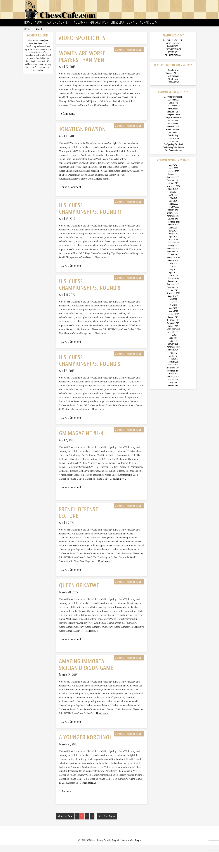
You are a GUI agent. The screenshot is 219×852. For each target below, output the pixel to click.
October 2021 (173, 333)
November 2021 (173, 330)
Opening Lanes (173, 133)
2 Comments (68, 121)
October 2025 (173, 190)
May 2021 (173, 348)
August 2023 (173, 267)
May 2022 (173, 312)
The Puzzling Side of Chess (173, 154)
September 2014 (173, 383)
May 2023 (173, 276)
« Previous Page (65, 823)
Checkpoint (173, 110)
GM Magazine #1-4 (81, 440)
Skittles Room (173, 83)
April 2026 (173, 172)
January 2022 (173, 324)
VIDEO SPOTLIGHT (173, 50)
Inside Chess (173, 127)
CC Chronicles (173, 107)
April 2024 (173, 243)
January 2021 (173, 351)
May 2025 (173, 205)
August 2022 (173, 303)
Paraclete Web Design (131, 847)
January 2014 (173, 392)
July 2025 (173, 199)
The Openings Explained (173, 151)
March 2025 (173, 211)
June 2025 (173, 202)
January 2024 (173, 252)
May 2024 (173, 241)
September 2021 (173, 336)
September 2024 (173, 229)
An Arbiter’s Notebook (173, 104)
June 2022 (173, 309)
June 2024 (173, 238)
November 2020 (173, 354)
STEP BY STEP (173, 59)
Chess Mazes (173, 116)
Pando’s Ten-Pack (173, 136)
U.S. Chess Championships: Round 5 (89, 368)
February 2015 (173, 369)
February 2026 (173, 178)
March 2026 (173, 175)
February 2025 (173, 214)
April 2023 (173, 279)
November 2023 (173, 258)
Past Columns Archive (173, 157)
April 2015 (173, 363)
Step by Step (173, 86)
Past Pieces (173, 139)
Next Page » (109, 823)
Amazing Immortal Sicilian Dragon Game (86, 672)
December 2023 (173, 255)
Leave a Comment (71, 194)
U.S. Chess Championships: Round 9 (90, 292)
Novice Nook (173, 131)
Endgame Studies (173, 80)
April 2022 (173, 315)
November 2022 (173, 294)
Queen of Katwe (79, 592)
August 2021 (173, 339)
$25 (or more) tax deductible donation (38, 49)
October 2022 (173, 297)
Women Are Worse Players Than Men (82, 64)
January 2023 (173, 288)
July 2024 (173, 235)
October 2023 (173, 261)
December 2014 (173, 375)
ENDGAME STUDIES (173, 56)
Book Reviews (173, 77)
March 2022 (173, 318)
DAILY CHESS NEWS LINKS (173, 47)
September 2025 (173, 193)
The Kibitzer (173, 148)
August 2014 (173, 386)
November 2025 (173, 187)
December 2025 (173, 184)
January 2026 (173, 181)
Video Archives (173, 89)
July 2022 (173, 306)
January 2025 (173, 217)
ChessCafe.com (110, 11)
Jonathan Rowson (82, 136)
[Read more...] (119, 112)
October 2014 (173, 381)
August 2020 (173, 357)
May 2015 (173, 360)
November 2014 (173, 378)
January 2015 (173, 372)
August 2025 (173, 196)
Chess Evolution (173, 113)
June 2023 (173, 273)
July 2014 (173, 390)
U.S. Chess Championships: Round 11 (90, 216)
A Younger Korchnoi (85, 744)
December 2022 (173, 291)
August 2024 (173, 232)
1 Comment (67, 798)
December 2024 (173, 220)
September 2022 (173, 300)
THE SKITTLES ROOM (173, 62)
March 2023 (173, 282)
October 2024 (173, 226)
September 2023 (173, 264)
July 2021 (173, 342)
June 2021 (173, 345)
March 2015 (173, 366)
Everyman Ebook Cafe (173, 124)
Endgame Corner (173, 122)
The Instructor (173, 145)
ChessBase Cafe (173, 119)
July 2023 (173, 270)
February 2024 (173, 250)
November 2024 (173, 223)
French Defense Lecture (78, 520)
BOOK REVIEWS (173, 53)
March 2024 (173, 246)
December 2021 (173, 327)
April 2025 (173, 208)
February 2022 (173, 321)
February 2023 (173, 285)
